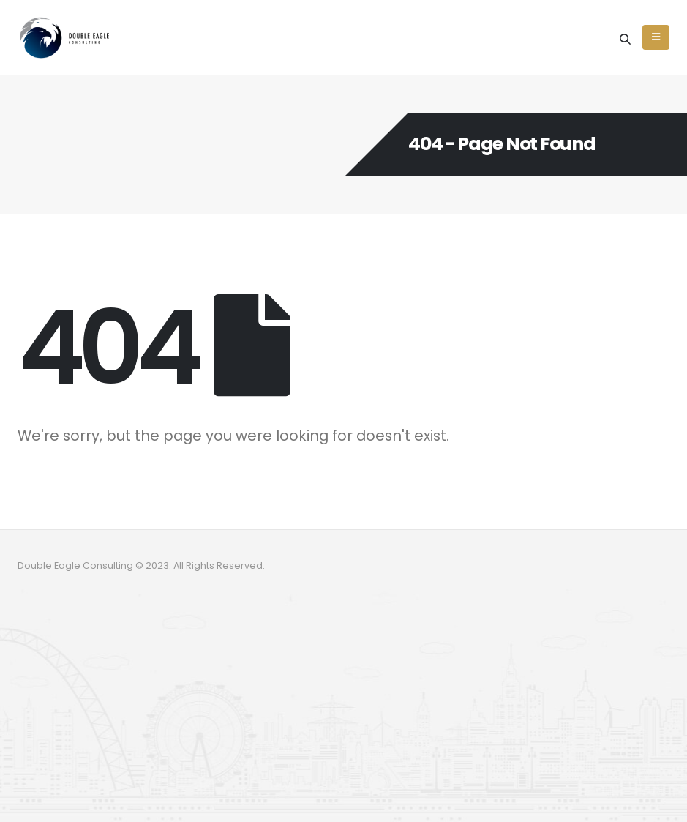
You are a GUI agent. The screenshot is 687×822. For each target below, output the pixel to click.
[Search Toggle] (625, 38)
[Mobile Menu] (655, 37)
